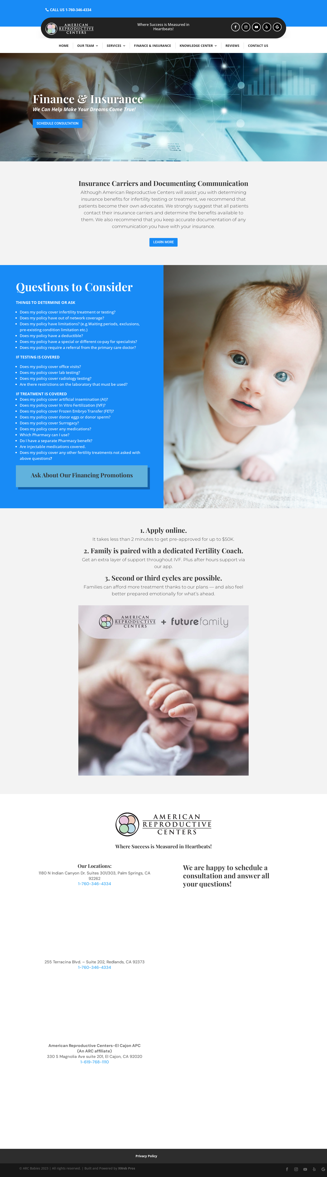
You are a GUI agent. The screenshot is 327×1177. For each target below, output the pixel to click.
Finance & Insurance (152, 45)
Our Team (85, 45)
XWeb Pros (126, 1168)
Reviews (232, 45)
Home (64, 45)
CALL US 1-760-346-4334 (70, 9)
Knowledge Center (196, 45)
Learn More (163, 242)
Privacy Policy (146, 1156)
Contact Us (258, 45)
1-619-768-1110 (94, 1062)
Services (114, 45)
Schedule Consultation (58, 123)
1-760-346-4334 (94, 884)
